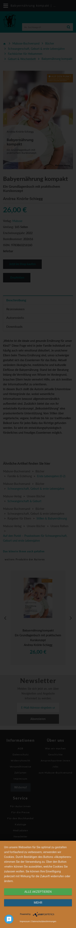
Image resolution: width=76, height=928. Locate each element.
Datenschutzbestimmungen (43, 921)
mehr (38, 902)
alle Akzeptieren (37, 892)
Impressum (25, 921)
